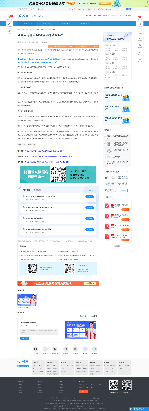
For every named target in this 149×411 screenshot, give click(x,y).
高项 (54, 365)
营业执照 (61, 393)
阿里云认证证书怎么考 (44, 151)
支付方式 (19, 390)
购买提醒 (19, 393)
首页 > (19, 29)
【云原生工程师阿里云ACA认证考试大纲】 (75, 59)
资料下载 (26, 190)
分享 (9, 32)
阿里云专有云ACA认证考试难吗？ (47, 29)
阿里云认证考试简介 (116, 39)
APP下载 (140, 60)
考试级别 (124, 66)
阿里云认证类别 (58, 151)
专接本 (120, 368)
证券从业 (92, 371)
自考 (120, 365)
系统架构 (55, 368)
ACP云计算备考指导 (32, 156)
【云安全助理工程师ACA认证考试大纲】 (44, 62)
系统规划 (49, 371)
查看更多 (117, 246)
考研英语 (112, 365)
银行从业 (98, 368)
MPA (111, 371)
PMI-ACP (40, 374)
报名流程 (107, 48)
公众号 (140, 53)
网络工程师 (56, 374)
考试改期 (107, 59)
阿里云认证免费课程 (62, 162)
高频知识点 (55, 350)
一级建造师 (78, 368)
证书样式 (107, 75)
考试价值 (115, 68)
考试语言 (107, 68)
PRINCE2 (40, 371)
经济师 (77, 365)
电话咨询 (140, 46)
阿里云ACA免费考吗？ (28, 259)
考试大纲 (107, 66)
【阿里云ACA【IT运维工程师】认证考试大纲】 (44, 59)
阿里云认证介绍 (30, 151)
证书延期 (107, 77)
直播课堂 (97, 15)
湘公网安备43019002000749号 (95, 403)
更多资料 (91, 190)
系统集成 (55, 371)
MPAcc (106, 371)
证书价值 (115, 77)
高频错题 (65, 350)
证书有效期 (125, 75)
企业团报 (140, 39)
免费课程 (37, 190)
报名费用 (107, 50)
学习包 (106, 15)
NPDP (40, 365)
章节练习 (75, 350)
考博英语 (106, 365)
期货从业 (92, 374)
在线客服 (83, 391)
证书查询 (115, 75)
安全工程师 (78, 371)
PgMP (34, 371)
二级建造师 (84, 368)
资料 (120, 15)
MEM (111, 368)
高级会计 (92, 368)
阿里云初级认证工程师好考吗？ (69, 251)
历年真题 (35, 350)
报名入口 (115, 48)
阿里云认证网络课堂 (47, 162)
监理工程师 (84, 371)
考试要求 (115, 59)
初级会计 (92, 365)
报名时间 (124, 48)
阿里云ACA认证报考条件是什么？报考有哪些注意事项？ (38, 255)
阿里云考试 (31, 145)
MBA (105, 368)
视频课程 (88, 15)
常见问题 (61, 387)
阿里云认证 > (26, 29)
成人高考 (127, 365)
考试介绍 (107, 57)
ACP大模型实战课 (66, 156)
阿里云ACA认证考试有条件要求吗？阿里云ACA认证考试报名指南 (80, 255)
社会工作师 (84, 365)
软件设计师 (50, 374)
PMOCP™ (41, 368)
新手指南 (124, 68)
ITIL (68, 368)
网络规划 (49, 368)
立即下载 (89, 196)
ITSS (62, 368)
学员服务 (140, 32)
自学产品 (40, 385)
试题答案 (94, 350)
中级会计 (98, 365)
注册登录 (19, 385)
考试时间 (124, 57)
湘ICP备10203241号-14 (80, 403)
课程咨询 (140, 25)
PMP (33, 365)
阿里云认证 (21, 145)
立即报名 (24, 338)
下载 (125, 209)
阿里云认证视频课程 (32, 162)
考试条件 (115, 57)
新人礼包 (140, 18)
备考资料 (124, 50)
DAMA (34, 374)
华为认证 (63, 365)
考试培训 (124, 59)
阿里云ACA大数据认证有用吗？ (69, 259)
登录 (129, 9)
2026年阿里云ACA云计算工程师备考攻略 (34, 251)
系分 (48, 365)
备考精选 (10, 17)
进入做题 (123, 190)
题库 (113, 15)
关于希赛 (61, 385)
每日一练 (85, 350)
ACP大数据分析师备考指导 (49, 156)
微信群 (40, 9)
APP (33, 9)
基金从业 (98, 371)
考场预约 (115, 50)
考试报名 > (33, 29)
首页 (19, 9)
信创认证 (63, 371)
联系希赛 (61, 390)
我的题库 (127, 171)
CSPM (34, 368)
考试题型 (115, 66)
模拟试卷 (45, 350)
